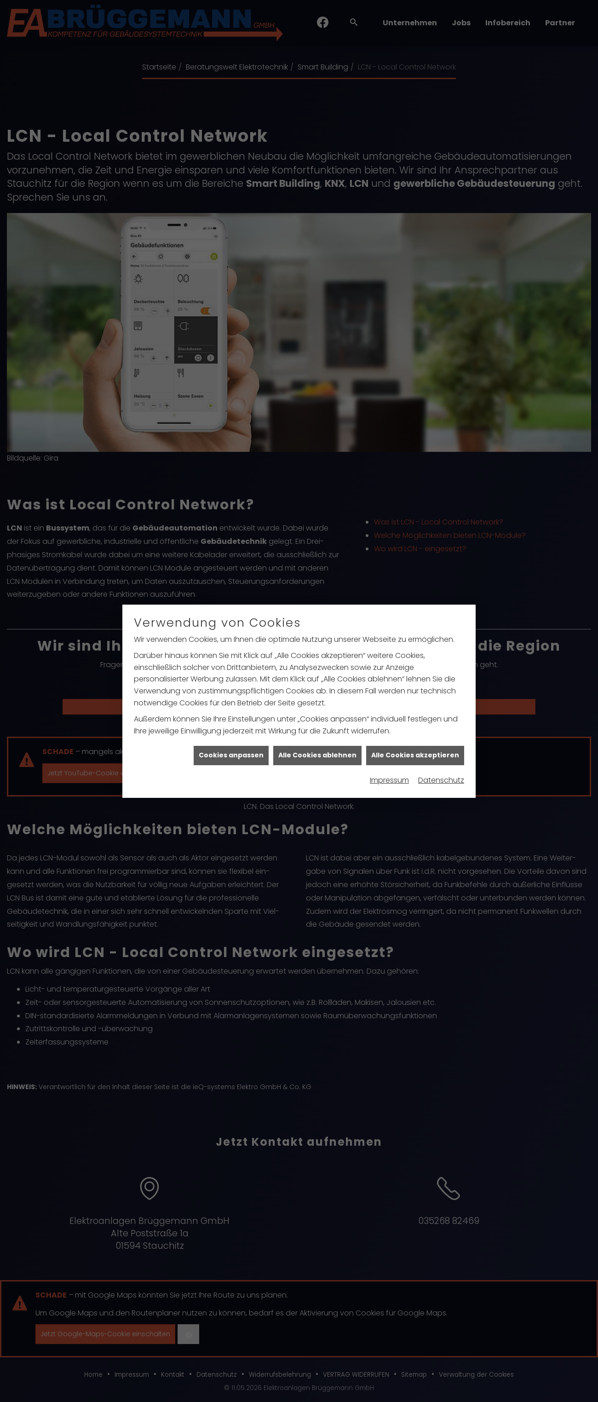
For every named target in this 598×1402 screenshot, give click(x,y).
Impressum (389, 727)
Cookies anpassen (231, 702)
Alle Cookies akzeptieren (415, 702)
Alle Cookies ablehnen (317, 702)
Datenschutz (441, 727)
